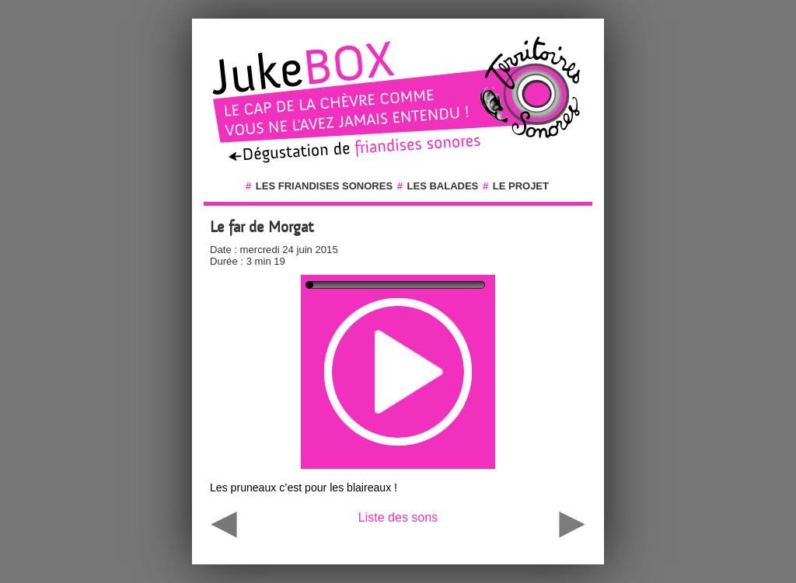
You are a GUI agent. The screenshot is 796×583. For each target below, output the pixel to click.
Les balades (443, 186)
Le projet (521, 186)
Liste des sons (398, 517)
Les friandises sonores (324, 186)
